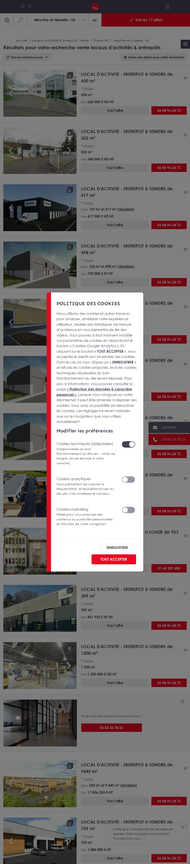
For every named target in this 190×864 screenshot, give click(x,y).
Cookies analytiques (86, 486)
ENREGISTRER (117, 547)
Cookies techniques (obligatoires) (86, 453)
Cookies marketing (86, 516)
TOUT (113, 559)
